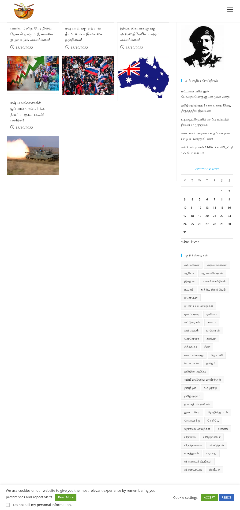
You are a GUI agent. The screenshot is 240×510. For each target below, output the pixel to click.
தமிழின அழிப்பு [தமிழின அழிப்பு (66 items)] (195, 371)
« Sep (185, 241)
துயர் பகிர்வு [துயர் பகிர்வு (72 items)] (192, 412)
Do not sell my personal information (42, 504)
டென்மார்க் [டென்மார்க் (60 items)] (191, 363)
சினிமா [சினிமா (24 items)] (211, 339)
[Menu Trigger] (230, 9)
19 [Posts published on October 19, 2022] (199, 216)
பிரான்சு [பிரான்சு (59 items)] (223, 429)
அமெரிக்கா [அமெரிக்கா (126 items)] (191, 265)
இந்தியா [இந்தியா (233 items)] (189, 281)
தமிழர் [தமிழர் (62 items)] (210, 363)
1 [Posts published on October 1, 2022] (222, 191)
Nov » (195, 241)
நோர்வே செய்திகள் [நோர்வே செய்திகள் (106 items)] (197, 429)
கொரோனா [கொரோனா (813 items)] (191, 339)
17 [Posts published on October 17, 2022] (185, 216)
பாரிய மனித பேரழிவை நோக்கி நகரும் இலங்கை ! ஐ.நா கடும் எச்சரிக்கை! (33, 34)
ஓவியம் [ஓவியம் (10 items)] (211, 314)
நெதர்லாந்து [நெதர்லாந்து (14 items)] (192, 421)
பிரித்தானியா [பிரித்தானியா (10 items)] (212, 437)
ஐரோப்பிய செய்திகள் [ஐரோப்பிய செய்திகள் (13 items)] (198, 306)
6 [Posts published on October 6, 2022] (207, 199)
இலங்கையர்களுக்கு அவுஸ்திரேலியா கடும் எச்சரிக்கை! (140, 34)
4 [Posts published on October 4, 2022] (192, 199)
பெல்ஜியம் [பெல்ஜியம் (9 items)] (217, 445)
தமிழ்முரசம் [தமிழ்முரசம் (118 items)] (192, 396)
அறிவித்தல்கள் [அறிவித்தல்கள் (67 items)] (217, 265)
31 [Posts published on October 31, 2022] (185, 232)
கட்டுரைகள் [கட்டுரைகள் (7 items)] (192, 322)
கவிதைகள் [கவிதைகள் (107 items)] (191, 330)
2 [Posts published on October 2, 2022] (229, 191)
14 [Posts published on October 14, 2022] (214, 208)
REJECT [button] (226, 497)
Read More (66, 497)
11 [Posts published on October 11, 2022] (192, 208)
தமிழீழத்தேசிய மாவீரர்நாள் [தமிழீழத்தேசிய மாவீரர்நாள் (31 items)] (202, 380)
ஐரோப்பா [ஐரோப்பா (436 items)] (191, 298)
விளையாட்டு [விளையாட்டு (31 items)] (193, 470)
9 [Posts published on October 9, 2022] (229, 199)
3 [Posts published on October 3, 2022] (185, 199)
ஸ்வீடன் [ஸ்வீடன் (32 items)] (214, 470)
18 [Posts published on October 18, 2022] (192, 216)
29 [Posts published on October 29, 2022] (222, 224)
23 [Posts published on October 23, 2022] (229, 216)
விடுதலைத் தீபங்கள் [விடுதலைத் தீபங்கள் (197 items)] (198, 461)
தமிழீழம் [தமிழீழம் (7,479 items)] (190, 388)
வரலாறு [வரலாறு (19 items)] (211, 453)
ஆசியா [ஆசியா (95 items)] (189, 273)
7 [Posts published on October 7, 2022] (214, 199)
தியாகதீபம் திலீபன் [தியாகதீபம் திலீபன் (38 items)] (197, 404)
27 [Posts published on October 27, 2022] (207, 224)
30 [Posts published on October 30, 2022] (229, 224)
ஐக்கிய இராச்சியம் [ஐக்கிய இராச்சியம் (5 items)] (213, 289)
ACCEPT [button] (209, 497)
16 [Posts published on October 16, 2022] (229, 208)
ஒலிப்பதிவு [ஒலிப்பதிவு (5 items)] (191, 314)
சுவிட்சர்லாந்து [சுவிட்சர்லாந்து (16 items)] (193, 355)
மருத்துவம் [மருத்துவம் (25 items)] (191, 453)
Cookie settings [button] (185, 497)
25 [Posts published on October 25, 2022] (192, 224)
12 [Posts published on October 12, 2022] (199, 208)
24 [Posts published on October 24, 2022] (185, 224)
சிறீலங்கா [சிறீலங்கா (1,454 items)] (190, 347)
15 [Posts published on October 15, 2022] (222, 208)
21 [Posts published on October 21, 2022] (214, 216)
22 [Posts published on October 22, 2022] (222, 216)
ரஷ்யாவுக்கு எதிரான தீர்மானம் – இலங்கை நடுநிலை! (84, 34)
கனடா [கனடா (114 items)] (211, 322)
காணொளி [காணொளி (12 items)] (213, 330)
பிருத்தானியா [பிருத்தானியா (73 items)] (193, 445)
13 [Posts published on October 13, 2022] (207, 208)
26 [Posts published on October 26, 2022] (199, 224)
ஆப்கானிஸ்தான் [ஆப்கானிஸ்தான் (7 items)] (212, 273)
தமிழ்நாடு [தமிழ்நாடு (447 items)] (210, 388)
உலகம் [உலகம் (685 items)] (189, 289)
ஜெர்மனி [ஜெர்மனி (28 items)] (217, 355)
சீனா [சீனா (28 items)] (207, 347)
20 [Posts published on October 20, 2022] (207, 216)
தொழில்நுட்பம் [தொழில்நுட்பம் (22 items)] (218, 412)
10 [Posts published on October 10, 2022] (185, 208)
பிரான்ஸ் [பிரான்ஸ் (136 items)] (190, 437)
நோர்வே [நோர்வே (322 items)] (213, 421)
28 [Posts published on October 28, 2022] (214, 224)
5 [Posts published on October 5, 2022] (199, 199)
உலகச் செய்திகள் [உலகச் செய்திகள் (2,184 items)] (214, 281)
